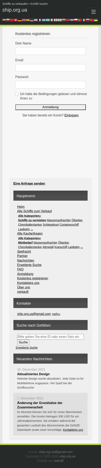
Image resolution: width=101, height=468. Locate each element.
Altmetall (48, 247)
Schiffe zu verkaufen (15, 3)
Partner (22, 256)
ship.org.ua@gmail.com (34, 314)
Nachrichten (25, 260)
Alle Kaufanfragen (30, 233)
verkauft (23, 291)
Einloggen (71, 115)
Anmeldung (50, 107)
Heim (21, 206)
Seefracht (24, 251)
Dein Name (23, 43)
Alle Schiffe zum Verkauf (34, 211)
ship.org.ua (14, 10)
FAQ (20, 269)
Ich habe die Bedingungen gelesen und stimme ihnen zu (53, 96)
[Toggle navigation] (93, 12)
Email (19, 60)
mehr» (56, 314)
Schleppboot (51, 224)
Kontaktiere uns (28, 283)
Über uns (23, 287)
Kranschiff (60, 247)
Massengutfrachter (59, 220)
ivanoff (59, 460)
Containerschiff (69, 224)
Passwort (22, 77)
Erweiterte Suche (29, 265)
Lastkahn (24, 229)
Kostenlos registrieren (32, 278)
